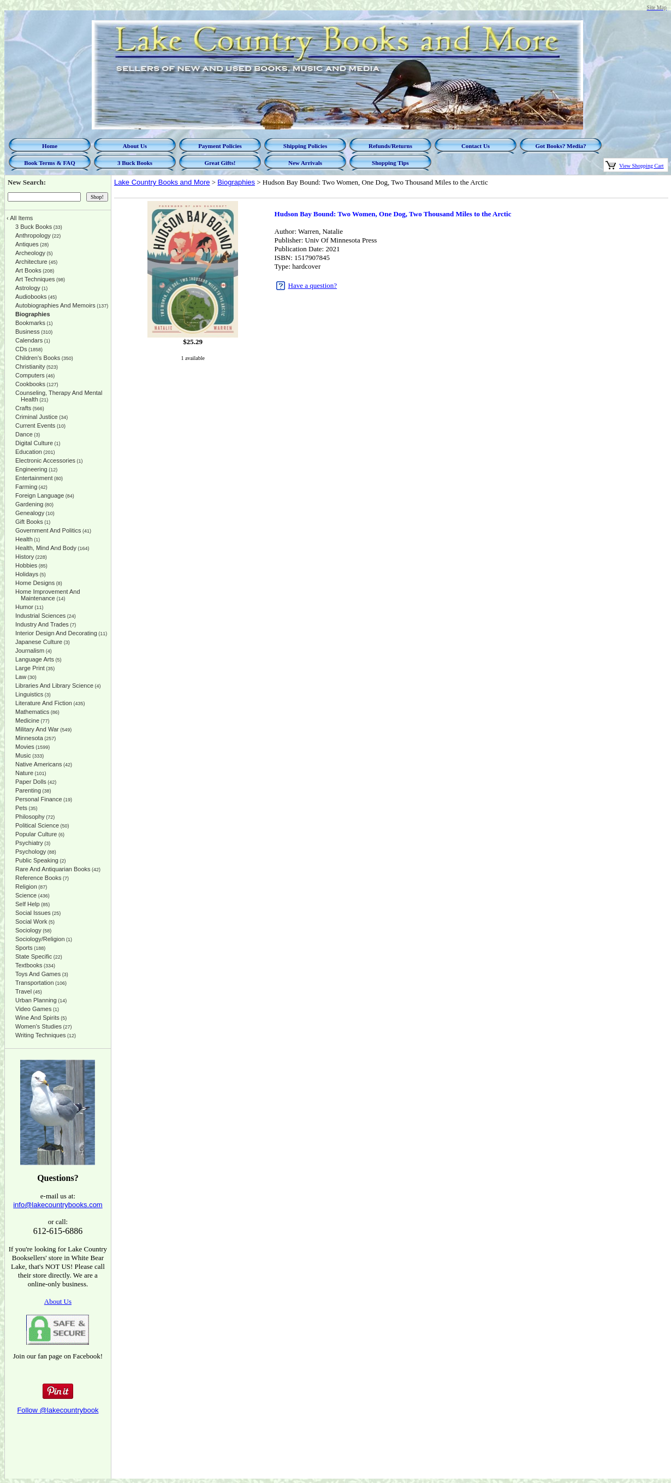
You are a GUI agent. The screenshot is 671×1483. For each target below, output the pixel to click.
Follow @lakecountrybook (57, 1410)
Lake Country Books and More (162, 182)
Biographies (236, 182)
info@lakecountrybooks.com (58, 1205)
